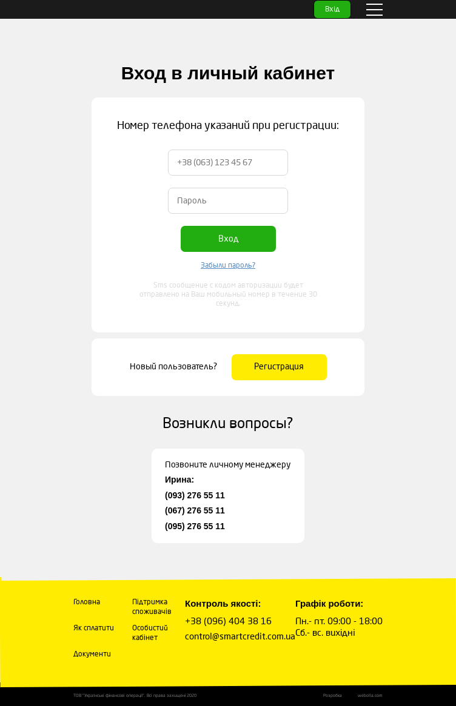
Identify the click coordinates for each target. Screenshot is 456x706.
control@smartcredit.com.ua (240, 636)
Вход (228, 238)
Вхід (332, 9)
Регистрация (279, 366)
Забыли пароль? (228, 265)
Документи (92, 655)
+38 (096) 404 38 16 (228, 621)
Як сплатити (93, 628)
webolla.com (370, 695)
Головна (86, 602)
